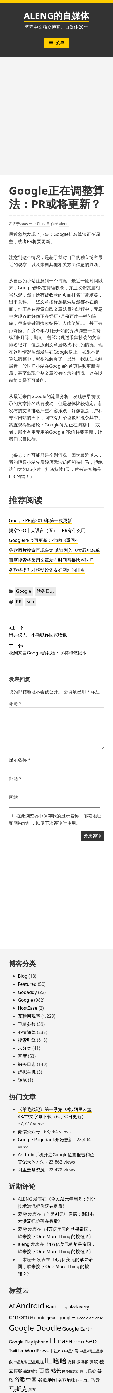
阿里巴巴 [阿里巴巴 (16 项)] (83, 1380)
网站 (13, 797)
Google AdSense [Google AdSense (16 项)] (90, 1318)
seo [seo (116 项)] (91, 1341)
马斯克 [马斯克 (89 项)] (18, 1388)
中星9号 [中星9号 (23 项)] (71, 1351)
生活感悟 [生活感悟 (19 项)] (30, 1371)
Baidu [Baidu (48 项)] (52, 1306)
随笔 (22, 1080)
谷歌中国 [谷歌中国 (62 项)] (26, 1379)
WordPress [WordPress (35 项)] (37, 1350)
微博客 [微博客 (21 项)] (82, 1361)
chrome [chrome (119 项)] (21, 1316)
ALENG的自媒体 (56, 15)
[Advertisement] (56, 116)
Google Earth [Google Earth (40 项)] (77, 1328)
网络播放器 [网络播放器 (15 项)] (70, 1371)
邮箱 (15, 778)
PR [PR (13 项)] (83, 1342)
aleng (64, 223)
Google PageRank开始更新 (45, 1140)
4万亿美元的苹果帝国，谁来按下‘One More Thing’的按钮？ (55, 1266)
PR (19, 602)
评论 (15, 703)
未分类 (24, 1048)
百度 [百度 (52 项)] (44, 1370)
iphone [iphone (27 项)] (41, 1342)
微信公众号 (29, 1131)
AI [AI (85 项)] (12, 1306)
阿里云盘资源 (31, 1170)
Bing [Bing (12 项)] (64, 1307)
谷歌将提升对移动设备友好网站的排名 (47, 570)
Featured (27, 984)
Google (23, 591)
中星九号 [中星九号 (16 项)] (20, 1362)
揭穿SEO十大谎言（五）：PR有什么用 (47, 530)
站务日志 (45, 591)
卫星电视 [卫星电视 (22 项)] (36, 1361)
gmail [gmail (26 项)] (51, 1317)
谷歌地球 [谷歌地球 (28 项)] (66, 1380)
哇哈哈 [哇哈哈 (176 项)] (56, 1360)
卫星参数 (27, 1024)
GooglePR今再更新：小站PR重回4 (43, 540)
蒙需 (22, 1214)
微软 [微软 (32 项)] (93, 1362)
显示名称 (19, 760)
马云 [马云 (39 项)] (95, 1379)
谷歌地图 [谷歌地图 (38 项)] (47, 1380)
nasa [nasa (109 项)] (65, 1341)
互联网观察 (29, 1016)
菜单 (56, 42)
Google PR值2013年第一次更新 (40, 520)
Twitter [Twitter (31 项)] (16, 1351)
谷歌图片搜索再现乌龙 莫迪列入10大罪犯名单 (54, 550)
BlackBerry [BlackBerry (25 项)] (78, 1307)
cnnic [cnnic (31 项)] (39, 1318)
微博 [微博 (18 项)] (71, 1361)
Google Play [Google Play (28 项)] (21, 1342)
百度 (22, 1056)
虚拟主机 (27, 1072)
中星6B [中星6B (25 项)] (56, 1351)
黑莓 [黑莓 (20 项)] (32, 1389)
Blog (22, 976)
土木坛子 (27, 1259)
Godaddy (27, 992)
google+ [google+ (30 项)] (67, 1318)
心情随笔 (27, 1032)
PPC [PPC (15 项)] (76, 1342)
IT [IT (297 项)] (53, 1340)
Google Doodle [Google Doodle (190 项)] (35, 1328)
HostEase (27, 1008)
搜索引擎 (27, 1040)
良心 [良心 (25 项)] (92, 1371)
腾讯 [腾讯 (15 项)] (83, 1371)
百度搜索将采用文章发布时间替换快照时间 (51, 560)
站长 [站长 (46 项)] (56, 1370)
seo (30, 602)
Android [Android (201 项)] (30, 1305)
